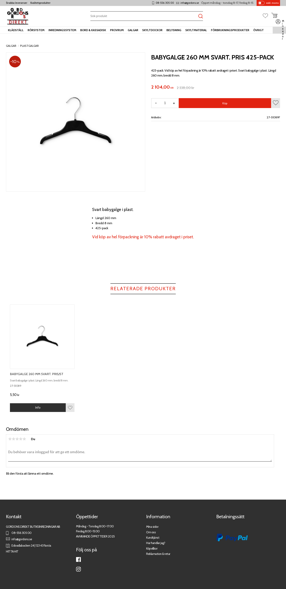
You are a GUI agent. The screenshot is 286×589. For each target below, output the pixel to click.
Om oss (151, 532)
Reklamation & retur (158, 554)
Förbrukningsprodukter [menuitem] (230, 30)
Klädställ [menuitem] (16, 30)
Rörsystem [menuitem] (36, 30)
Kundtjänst (152, 537)
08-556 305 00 (165, 2)
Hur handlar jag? (155, 543)
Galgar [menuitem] (133, 30)
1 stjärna (10, 439)
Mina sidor (152, 527)
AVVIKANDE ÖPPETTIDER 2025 (95, 536)
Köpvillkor (151, 548)
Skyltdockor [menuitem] (152, 30)
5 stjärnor (24, 439)
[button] (267, 16)
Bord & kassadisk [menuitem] (93, 30)
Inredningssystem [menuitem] (62, 30)
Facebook (78, 559)
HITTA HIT (12, 551)
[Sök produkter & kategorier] (144, 16)
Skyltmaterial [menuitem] (196, 30)
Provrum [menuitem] (117, 30)
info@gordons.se (190, 2)
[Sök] (200, 16)
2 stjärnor (13, 439)
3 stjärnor (17, 439)
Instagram (78, 569)
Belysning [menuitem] (173, 30)
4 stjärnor (20, 439)
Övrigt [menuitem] (258, 30)
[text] (162, 87)
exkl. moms (272, 2)
